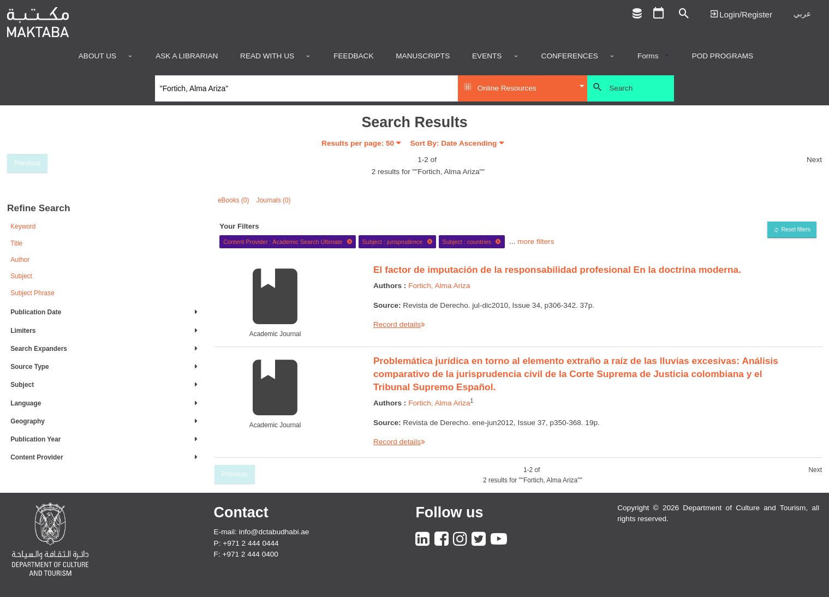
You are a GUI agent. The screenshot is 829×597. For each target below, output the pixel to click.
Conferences (569, 56)
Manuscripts (423, 56)
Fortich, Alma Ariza (439, 286)
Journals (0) (274, 200)
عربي (802, 14)
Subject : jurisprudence (397, 241)
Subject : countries (471, 241)
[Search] (306, 88)
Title (16, 243)
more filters (535, 241)
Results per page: (357, 143)
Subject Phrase (32, 293)
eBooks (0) (233, 200)
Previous (27, 163)
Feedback (353, 56)
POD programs (723, 56)
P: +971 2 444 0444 (246, 543)
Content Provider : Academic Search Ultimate (288, 241)
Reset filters (795, 229)
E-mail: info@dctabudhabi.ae (261, 532)
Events (487, 56)
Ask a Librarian (187, 56)
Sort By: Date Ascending (453, 143)
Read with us (267, 56)
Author (19, 260)
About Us (97, 56)
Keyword (22, 226)
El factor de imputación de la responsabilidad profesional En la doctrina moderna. (557, 269)
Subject (21, 276)
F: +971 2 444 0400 (246, 554)
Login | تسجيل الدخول (741, 14)
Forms (648, 56)
